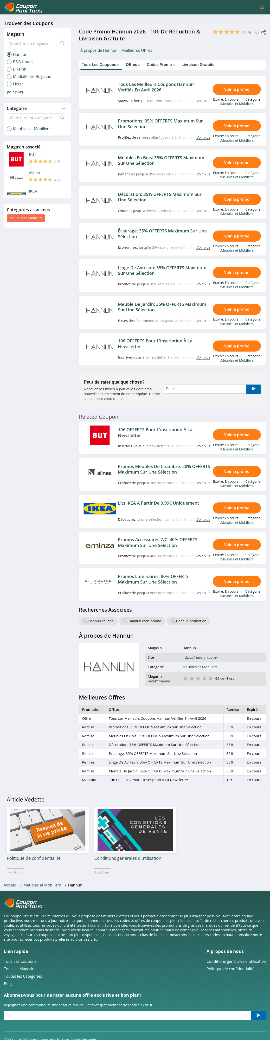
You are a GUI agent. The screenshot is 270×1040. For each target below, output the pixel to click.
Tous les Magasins (20, 968)
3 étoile (198, 678)
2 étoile (191, 678)
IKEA (33, 191)
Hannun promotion (191, 621)
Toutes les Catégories (23, 976)
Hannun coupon (101, 621)
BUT (32, 154)
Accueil (10, 885)
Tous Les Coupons (20, 961)
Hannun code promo (145, 621)
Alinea (34, 172)
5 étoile (210, 678)
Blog (8, 983)
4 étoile (204, 678)
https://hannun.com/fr (201, 657)
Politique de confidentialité (230, 968)
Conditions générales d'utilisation (236, 961)
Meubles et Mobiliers (26, 218)
